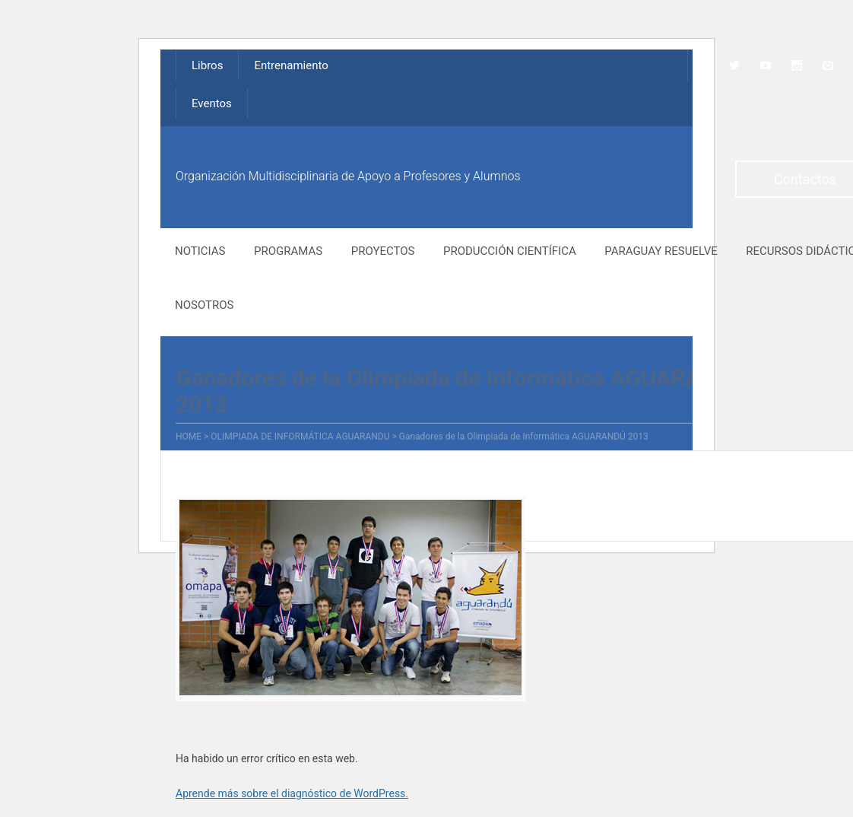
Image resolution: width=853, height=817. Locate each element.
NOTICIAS (200, 251)
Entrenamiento (291, 65)
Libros (207, 65)
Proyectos (383, 251)
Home (188, 437)
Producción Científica (509, 251)
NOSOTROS (204, 305)
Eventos (212, 103)
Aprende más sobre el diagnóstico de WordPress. (292, 793)
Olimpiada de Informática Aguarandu (300, 437)
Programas (288, 251)
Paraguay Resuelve (661, 251)
